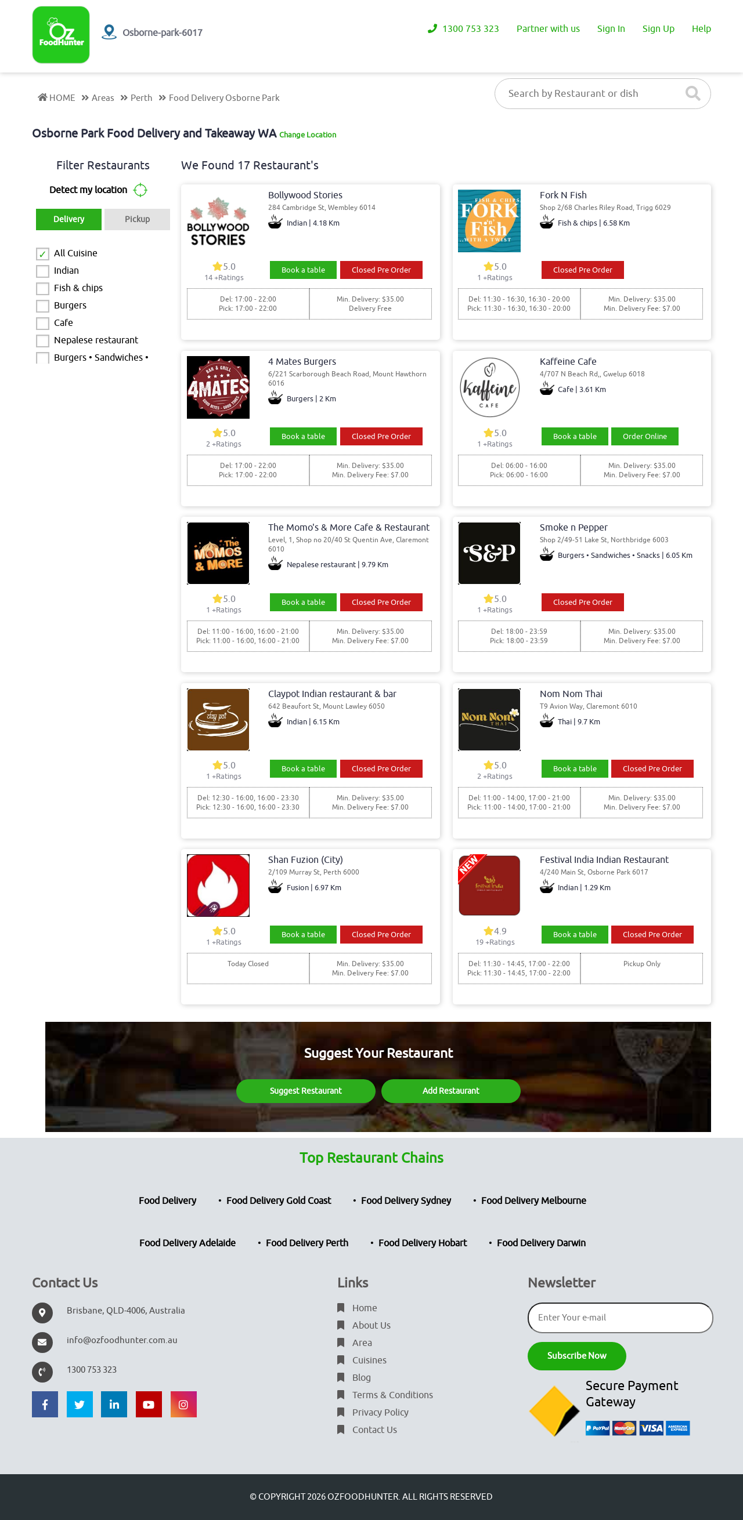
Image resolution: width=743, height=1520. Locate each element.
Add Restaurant (451, 1091)
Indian (66, 271)
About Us (364, 1326)
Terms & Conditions (385, 1395)
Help (701, 29)
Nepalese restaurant (96, 340)
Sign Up (659, 29)
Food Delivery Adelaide (187, 1243)
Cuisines (362, 1360)
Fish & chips (78, 288)
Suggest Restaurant (306, 1091)
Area (354, 1343)
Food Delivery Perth (307, 1243)
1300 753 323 (463, 29)
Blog (354, 1378)
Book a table (303, 270)
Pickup (137, 219)
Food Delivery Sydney (406, 1201)
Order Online (645, 436)
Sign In (611, 29)
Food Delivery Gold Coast (278, 1201)
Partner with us (548, 29)
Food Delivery (167, 1201)
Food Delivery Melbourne (533, 1201)
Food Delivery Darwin (541, 1243)
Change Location (307, 135)
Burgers (70, 305)
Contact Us (367, 1430)
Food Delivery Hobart (422, 1243)
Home (357, 1308)
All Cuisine (76, 253)
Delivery (68, 219)
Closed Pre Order (381, 270)
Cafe (63, 323)
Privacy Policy (373, 1413)
